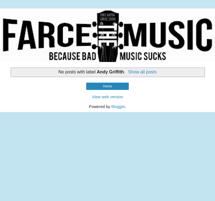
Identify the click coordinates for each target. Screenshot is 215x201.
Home (107, 86)
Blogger (118, 106)
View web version (107, 97)
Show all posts (142, 72)
